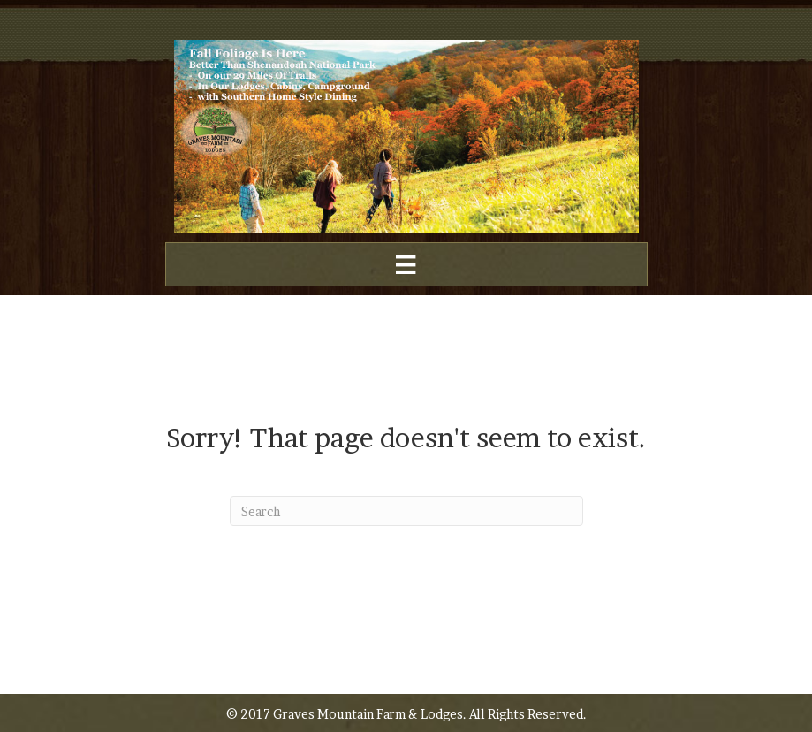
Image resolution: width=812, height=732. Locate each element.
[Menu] (405, 264)
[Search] (406, 511)
